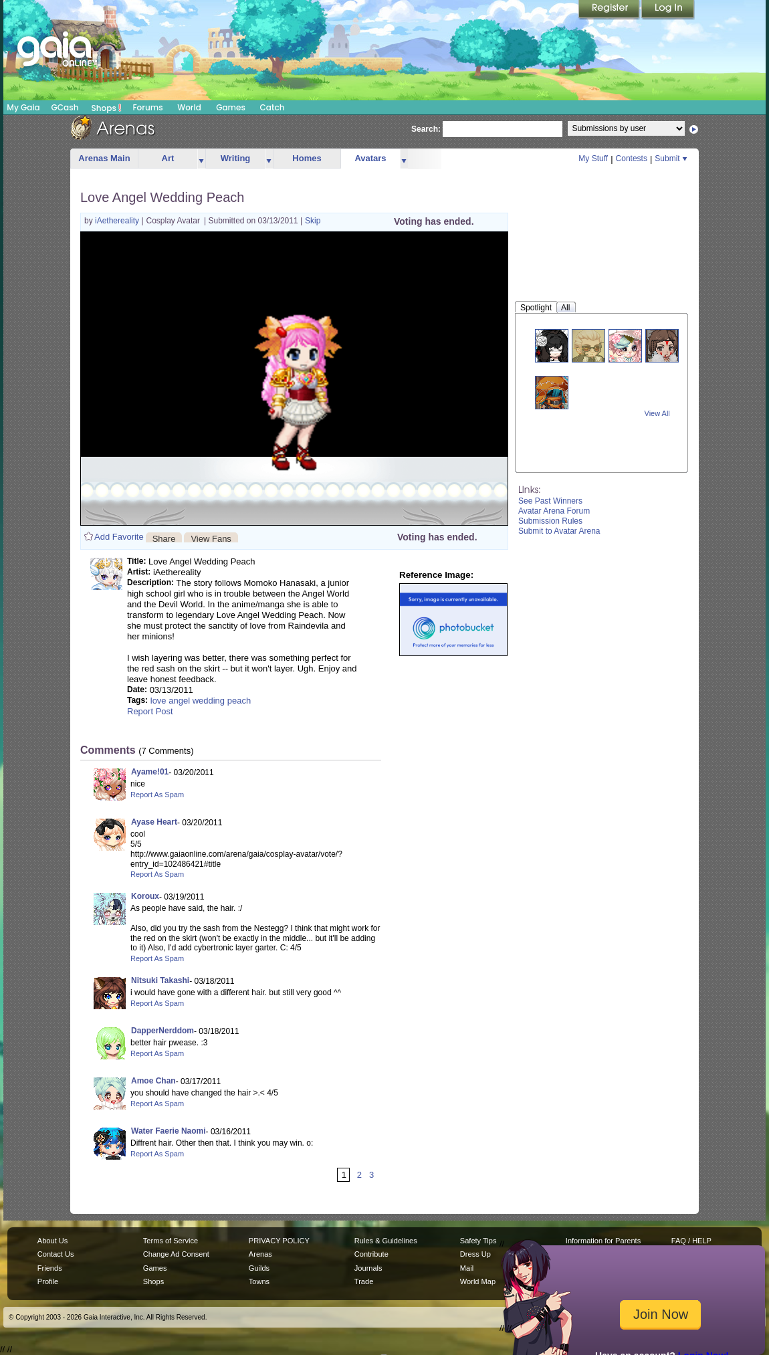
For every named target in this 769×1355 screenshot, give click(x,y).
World (189, 107)
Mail (466, 1268)
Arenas (260, 1254)
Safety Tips (478, 1241)
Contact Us (55, 1254)
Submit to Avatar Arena (559, 531)
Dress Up (475, 1254)
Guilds (259, 1268)
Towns (259, 1281)
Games (230, 107)
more (201, 159)
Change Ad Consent (176, 1254)
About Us (52, 1241)
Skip (312, 220)
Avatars (370, 158)
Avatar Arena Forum (554, 511)
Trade (363, 1281)
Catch (272, 107)
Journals (368, 1268)
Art (168, 158)
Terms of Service (170, 1241)
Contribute (371, 1254)
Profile (47, 1281)
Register (609, 10)
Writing (236, 158)
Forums (147, 107)
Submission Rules (550, 521)
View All (657, 413)
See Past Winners (550, 501)
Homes (306, 158)
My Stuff (593, 158)
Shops (107, 107)
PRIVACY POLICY (279, 1241)
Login (668, 10)
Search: (426, 129)
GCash (65, 107)
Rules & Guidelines (385, 1241)
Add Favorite (119, 537)
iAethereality (118, 220)
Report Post (150, 711)
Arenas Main (104, 158)
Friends (49, 1268)
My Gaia (23, 107)
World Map (478, 1281)
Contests (631, 158)
